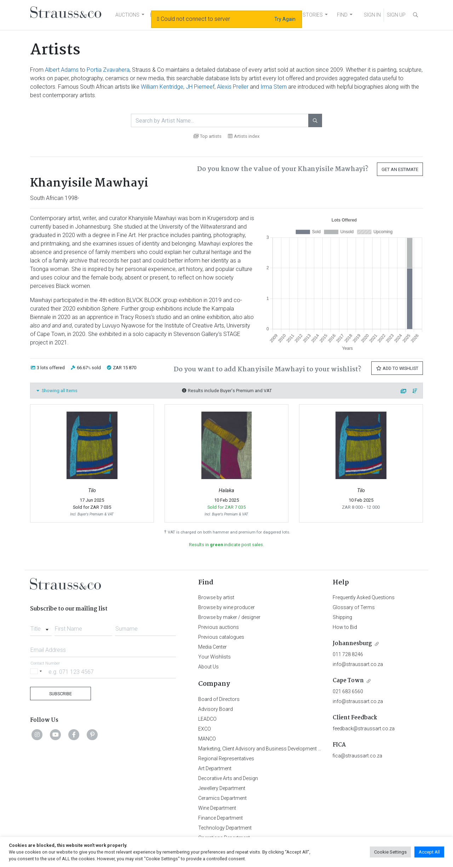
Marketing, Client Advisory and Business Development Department (271, 748)
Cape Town (348, 680)
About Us (208, 667)
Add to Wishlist (397, 368)
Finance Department (220, 818)
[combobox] (41, 627)
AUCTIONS (127, 15)
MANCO (207, 739)
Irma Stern (273, 86)
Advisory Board (215, 709)
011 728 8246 (348, 654)
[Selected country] (37, 671)
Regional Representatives (226, 758)
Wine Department (217, 808)
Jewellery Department (221, 788)
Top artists (208, 136)
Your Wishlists (214, 657)
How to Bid (345, 627)
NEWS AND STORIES (299, 15)
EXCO (204, 729)
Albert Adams (62, 69)
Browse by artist (216, 597)
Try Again (285, 19)
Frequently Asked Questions (364, 597)
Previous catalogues (221, 637)
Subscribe (60, 693)
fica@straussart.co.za (357, 756)
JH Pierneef (200, 86)
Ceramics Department (222, 798)
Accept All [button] (429, 852)
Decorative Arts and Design (228, 778)
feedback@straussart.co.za (364, 728)
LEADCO (207, 719)
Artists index (243, 136)
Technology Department (225, 828)
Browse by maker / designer (229, 617)
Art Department (214, 768)
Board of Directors (219, 699)
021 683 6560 (348, 691)
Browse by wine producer (226, 607)
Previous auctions (218, 627)
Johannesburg (352, 643)
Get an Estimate (400, 169)
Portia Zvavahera (108, 69)
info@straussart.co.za (358, 664)
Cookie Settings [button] (390, 852)
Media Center (212, 647)
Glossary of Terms (354, 607)
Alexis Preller (232, 86)
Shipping (342, 617)
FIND (342, 15)
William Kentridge (162, 86)
